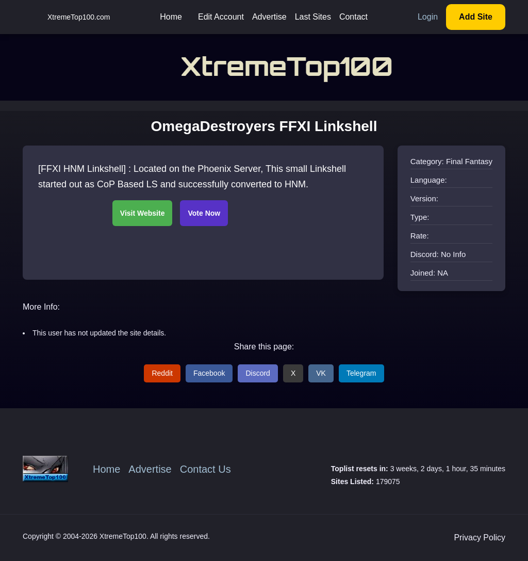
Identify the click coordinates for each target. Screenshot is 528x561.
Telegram (361, 373)
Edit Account (221, 16)
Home (171, 16)
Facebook (209, 373)
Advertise (269, 16)
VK (321, 373)
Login (428, 16)
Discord (257, 373)
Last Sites (313, 16)
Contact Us (205, 469)
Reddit (162, 373)
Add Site (475, 16)
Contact (353, 16)
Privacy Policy (479, 537)
